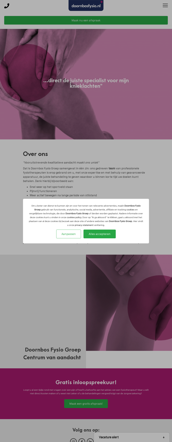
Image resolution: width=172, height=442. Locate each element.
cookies (130, 209)
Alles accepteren (100, 234)
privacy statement (84, 225)
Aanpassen (68, 234)
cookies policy (74, 217)
